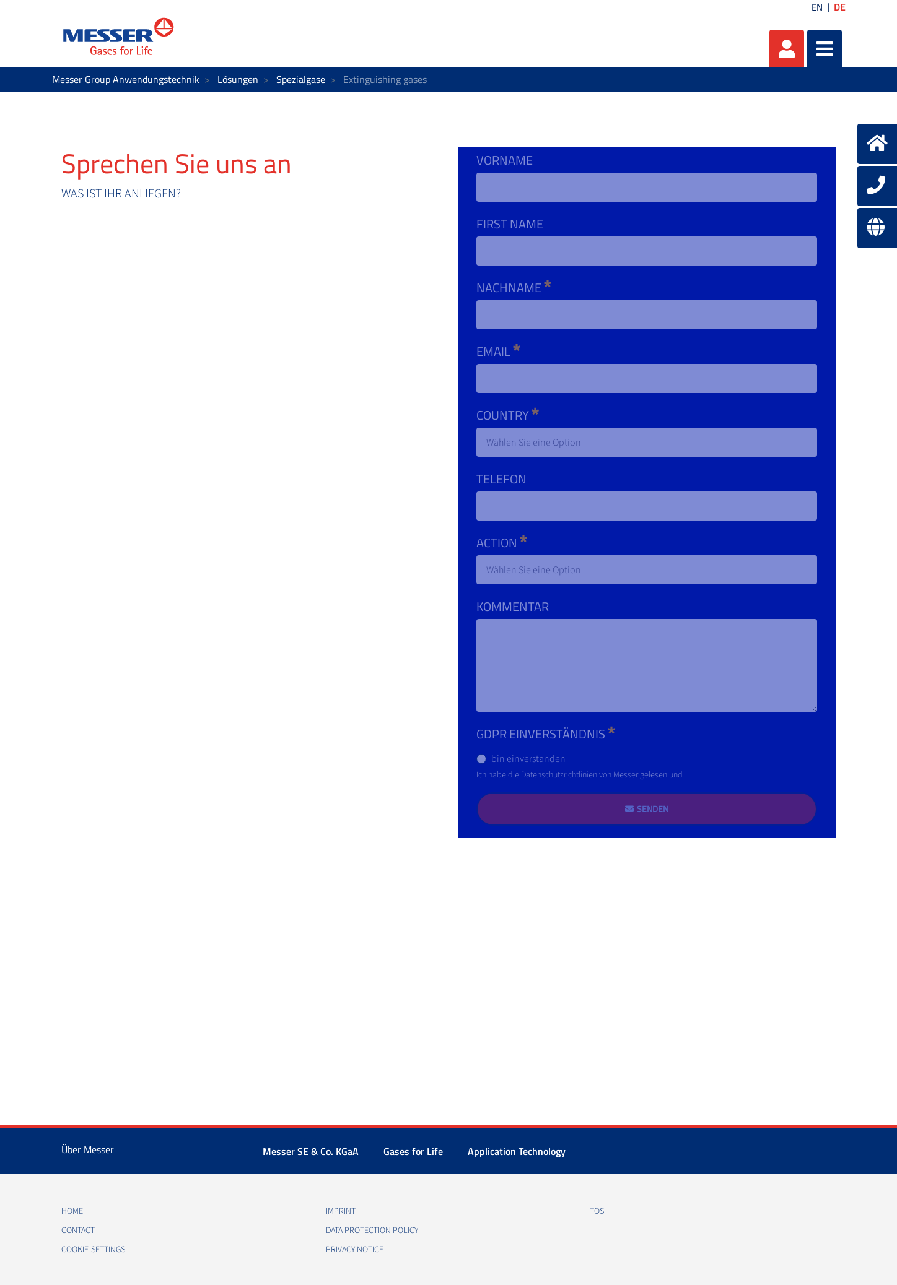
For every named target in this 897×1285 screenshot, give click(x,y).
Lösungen (237, 79)
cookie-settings (93, 1250)
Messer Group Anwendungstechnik (125, 79)
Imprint (341, 1211)
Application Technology (517, 1151)
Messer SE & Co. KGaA (311, 1151)
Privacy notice (354, 1250)
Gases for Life (413, 1151)
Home (72, 1211)
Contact (78, 1230)
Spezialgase (300, 79)
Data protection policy (372, 1230)
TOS (597, 1211)
